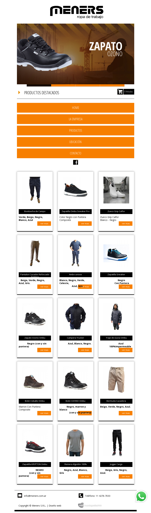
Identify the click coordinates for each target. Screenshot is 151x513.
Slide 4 (112, 85)
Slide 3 (88, 85)
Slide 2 (63, 85)
